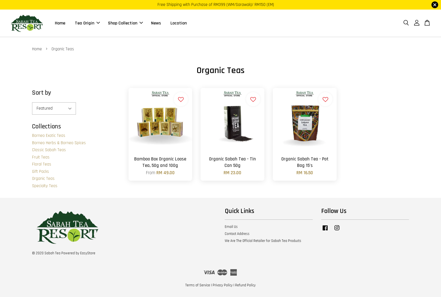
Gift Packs (40, 171)
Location (178, 23)
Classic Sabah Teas (49, 150)
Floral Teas (41, 164)
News (156, 23)
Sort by (41, 93)
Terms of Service (197, 285)
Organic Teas (43, 178)
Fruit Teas (41, 157)
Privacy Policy (223, 285)
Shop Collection (125, 23)
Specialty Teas (44, 186)
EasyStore (87, 253)
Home (60, 23)
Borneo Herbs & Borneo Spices (59, 143)
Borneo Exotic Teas (48, 135)
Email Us (231, 227)
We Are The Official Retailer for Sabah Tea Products (263, 241)
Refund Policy (245, 285)
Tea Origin (87, 23)
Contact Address (237, 234)
